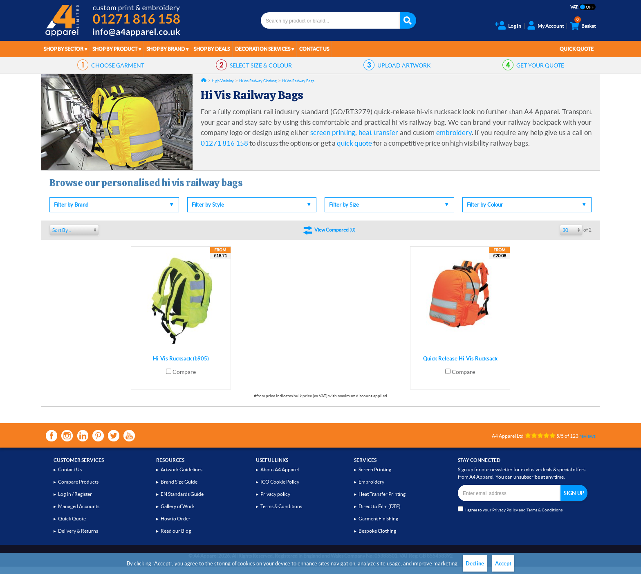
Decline (475, 563)
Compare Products (78, 481)
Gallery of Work (178, 506)
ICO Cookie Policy (279, 481)
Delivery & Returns (78, 530)
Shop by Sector (63, 49)
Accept (503, 563)
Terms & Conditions (281, 506)
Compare (184, 372)
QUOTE (540, 65)
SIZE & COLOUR (261, 65)
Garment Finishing (378, 518)
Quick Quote (577, 49)
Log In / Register (75, 494)
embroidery (454, 132)
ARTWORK (404, 65)
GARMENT (117, 65)
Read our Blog (176, 530)
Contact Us (314, 49)
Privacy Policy (505, 510)
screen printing (332, 132)
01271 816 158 (224, 143)
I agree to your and (510, 509)
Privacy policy (275, 494)
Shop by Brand (165, 49)
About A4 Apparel (279, 469)
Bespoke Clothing (377, 530)
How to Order (176, 518)
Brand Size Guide (179, 481)
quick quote (354, 143)
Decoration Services (262, 49)
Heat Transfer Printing (382, 494)
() (335, 229)
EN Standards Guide (182, 494)
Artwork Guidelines (181, 469)
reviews (587, 436)
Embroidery (371, 481)
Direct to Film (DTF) (380, 506)
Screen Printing (375, 469)
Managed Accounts (78, 506)
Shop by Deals (212, 49)
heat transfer (378, 132)
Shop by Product (114, 49)
